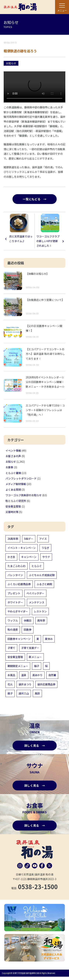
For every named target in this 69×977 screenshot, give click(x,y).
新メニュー (35, 657)
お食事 (9, 467)
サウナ (46, 557)
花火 (10, 684)
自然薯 (52, 675)
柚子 (36, 666)
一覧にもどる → (34, 199)
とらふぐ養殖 (13, 473)
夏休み (49, 639)
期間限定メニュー (18, 666)
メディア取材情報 (16, 484)
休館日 (27, 620)
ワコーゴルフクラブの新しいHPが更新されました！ (48, 241)
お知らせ (11, 63)
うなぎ (45, 548)
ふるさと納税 (44, 584)
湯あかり (37, 675)
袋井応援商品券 (46, 684)
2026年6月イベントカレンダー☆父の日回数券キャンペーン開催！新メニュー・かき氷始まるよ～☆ (45, 382)
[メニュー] (62, 7)
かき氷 (11, 557)
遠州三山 (24, 693)
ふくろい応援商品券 (19, 584)
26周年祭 (13, 539)
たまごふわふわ (17, 566)
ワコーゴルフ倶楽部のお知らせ (24, 495)
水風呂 (11, 675)
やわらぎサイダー (18, 611)
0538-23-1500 (38, 887)
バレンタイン (15, 575)
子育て (11, 648)
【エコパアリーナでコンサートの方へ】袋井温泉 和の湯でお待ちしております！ (45, 353)
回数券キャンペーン (19, 639)
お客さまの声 (13, 456)
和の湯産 (13, 630)
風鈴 (37, 693)
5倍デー (28, 539)
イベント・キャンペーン (22, 548)
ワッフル (13, 620)
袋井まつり (25, 684)
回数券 (27, 630)
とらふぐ (36, 566)
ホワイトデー (15, 602)
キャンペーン (28, 557)
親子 (10, 693)
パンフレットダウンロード (21, 478)
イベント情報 (13, 451)
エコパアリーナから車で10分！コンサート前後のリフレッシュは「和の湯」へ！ (45, 410)
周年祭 (41, 620)
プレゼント (14, 593)
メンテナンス (36, 602)
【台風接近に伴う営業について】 (45, 300)
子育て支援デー (30, 648)
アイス (43, 539)
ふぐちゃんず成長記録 (42, 575)
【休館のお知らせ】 (37, 274)
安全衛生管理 (13, 506)
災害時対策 (12, 512)
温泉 (23, 675)
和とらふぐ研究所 (16, 501)
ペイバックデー (35, 593)
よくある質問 (13, 490)
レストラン (40, 611)
